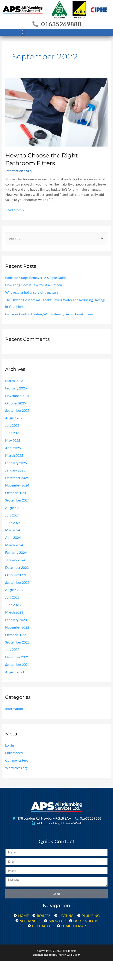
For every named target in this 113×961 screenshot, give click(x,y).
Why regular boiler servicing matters (32, 292)
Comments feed (17, 760)
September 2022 (17, 642)
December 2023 (17, 567)
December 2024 (17, 478)
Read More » (14, 209)
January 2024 (15, 560)
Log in (9, 745)
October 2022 (15, 635)
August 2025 (14, 418)
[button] (23, 32)
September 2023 (17, 582)
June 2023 (13, 605)
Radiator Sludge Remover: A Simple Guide (35, 278)
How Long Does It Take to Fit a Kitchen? (34, 285)
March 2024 (14, 545)
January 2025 (15, 470)
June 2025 (13, 433)
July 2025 (12, 425)
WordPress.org (16, 768)
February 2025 (16, 463)
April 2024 (13, 537)
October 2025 (15, 403)
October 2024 (15, 493)
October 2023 (15, 575)
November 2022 (17, 627)
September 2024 (17, 500)
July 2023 (12, 597)
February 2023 (16, 620)
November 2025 (17, 396)
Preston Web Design (68, 954)
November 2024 (17, 485)
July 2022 (12, 649)
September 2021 (17, 664)
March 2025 (14, 455)
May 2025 (12, 440)
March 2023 (14, 612)
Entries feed (14, 753)
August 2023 (14, 590)
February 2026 (16, 388)
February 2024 (16, 552)
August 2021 (14, 672)
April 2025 (13, 448)
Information (14, 171)
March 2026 (14, 381)
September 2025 (17, 410)
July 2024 (12, 515)
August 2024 (14, 508)
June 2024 (13, 523)
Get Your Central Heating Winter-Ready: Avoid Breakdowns (49, 314)
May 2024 (12, 530)
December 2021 (17, 657)
